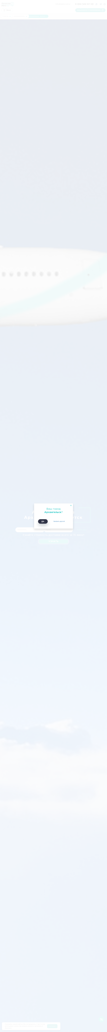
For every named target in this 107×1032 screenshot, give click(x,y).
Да (42, 521)
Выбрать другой (59, 521)
